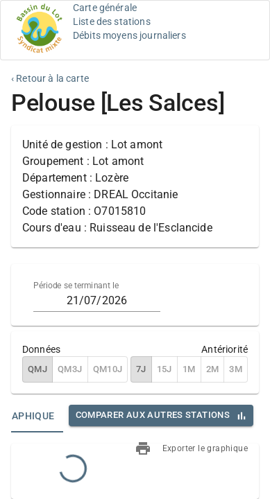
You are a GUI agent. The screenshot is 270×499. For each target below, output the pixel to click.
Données (41, 349)
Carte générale (105, 7)
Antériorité (224, 349)
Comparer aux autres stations (153, 415)
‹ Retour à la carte (50, 78)
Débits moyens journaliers (129, 35)
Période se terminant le (76, 285)
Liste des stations (112, 21)
